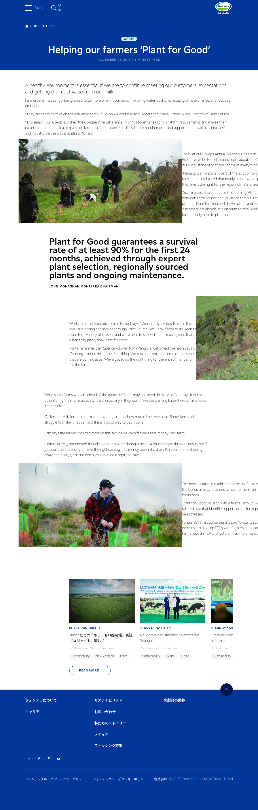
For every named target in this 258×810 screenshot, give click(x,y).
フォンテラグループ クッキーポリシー (119, 779)
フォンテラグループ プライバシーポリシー (55, 779)
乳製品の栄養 (174, 700)
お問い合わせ (105, 712)
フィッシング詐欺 (108, 746)
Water (129, 38)
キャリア (32, 712)
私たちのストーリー (110, 723)
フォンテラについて (41, 700)
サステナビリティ (108, 700)
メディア (101, 734)
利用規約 (160, 779)
